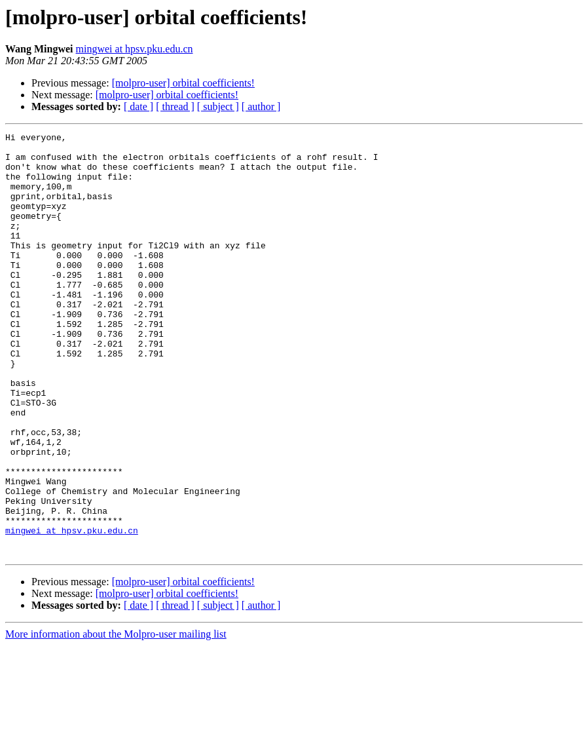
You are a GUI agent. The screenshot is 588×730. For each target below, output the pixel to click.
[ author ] (261, 106)
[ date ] (138, 106)
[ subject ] (218, 106)
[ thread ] (175, 106)
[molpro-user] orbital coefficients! (183, 82)
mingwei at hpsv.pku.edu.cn (134, 48)
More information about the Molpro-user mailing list (116, 718)
